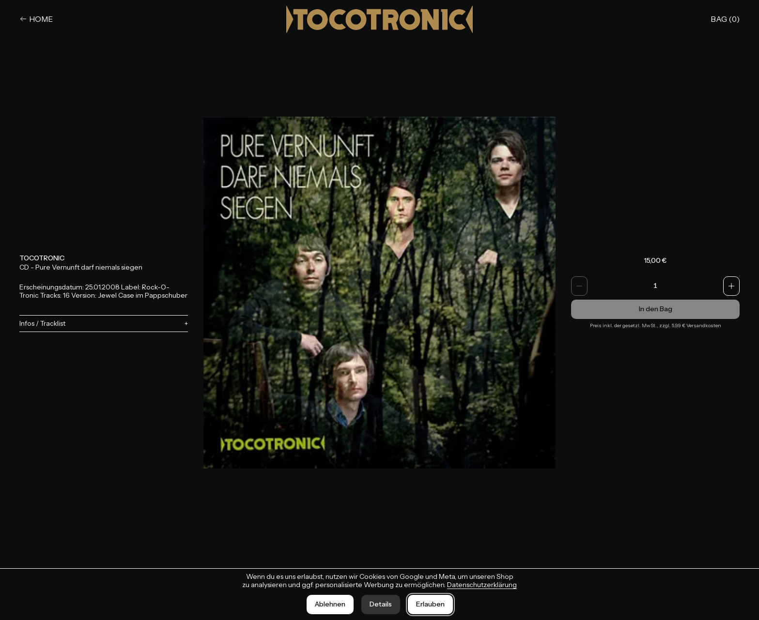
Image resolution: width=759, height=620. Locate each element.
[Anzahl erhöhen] (731, 286)
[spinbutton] (655, 286)
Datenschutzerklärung (482, 584)
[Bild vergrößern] (379, 293)
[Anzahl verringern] (579, 286)
